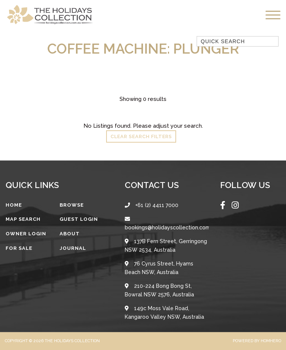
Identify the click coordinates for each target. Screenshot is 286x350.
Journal (73, 248)
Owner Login (26, 233)
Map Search (23, 219)
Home (14, 205)
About (70, 233)
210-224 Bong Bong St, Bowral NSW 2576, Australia (159, 290)
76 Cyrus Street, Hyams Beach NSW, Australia (159, 268)
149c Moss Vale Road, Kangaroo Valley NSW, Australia (164, 312)
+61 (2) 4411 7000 (151, 205)
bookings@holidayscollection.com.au (167, 223)
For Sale (19, 248)
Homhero (271, 340)
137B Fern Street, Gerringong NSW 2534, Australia (166, 245)
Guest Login (79, 219)
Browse (72, 205)
